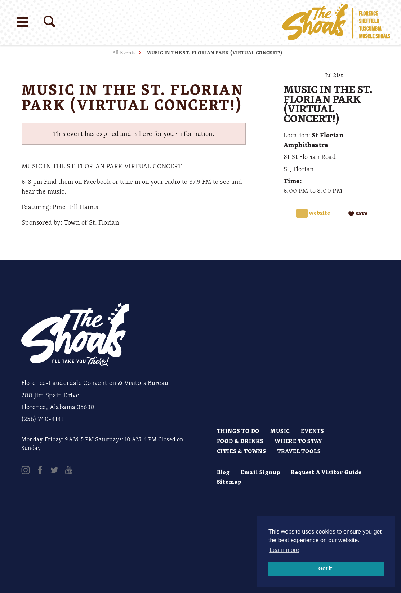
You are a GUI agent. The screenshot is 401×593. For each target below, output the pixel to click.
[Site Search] (49, 21)
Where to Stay (298, 441)
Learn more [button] (284, 550)
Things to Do (238, 430)
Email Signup (260, 472)
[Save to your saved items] (358, 213)
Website (319, 212)
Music (280, 430)
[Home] (336, 22)
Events (312, 430)
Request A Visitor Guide (326, 472)
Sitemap (229, 481)
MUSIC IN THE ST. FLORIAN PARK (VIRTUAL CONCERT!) (214, 52)
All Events (124, 52)
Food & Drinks (240, 441)
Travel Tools (299, 451)
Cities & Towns (241, 451)
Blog (223, 472)
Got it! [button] (326, 568)
